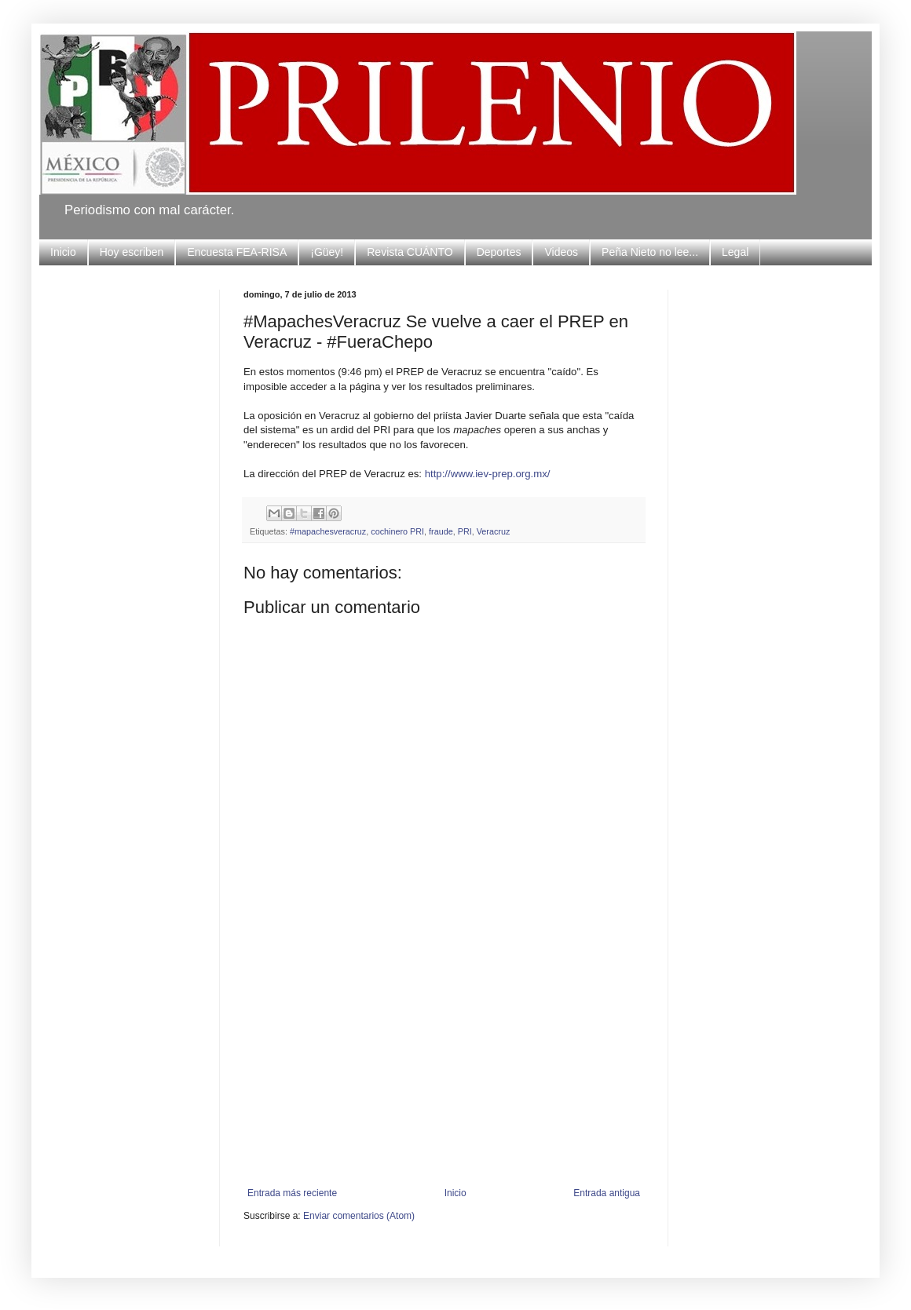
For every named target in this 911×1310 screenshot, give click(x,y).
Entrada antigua (606, 1193)
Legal (735, 252)
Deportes (499, 252)
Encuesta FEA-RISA (237, 252)
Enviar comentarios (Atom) (359, 1215)
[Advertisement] (444, 1070)
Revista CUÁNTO (409, 252)
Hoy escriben (132, 252)
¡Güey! (326, 252)
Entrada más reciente (292, 1193)
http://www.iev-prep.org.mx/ (488, 474)
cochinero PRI (397, 531)
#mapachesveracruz (328, 531)
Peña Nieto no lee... (650, 252)
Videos (561, 252)
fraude (441, 531)
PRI (465, 531)
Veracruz (493, 531)
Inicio (63, 252)
